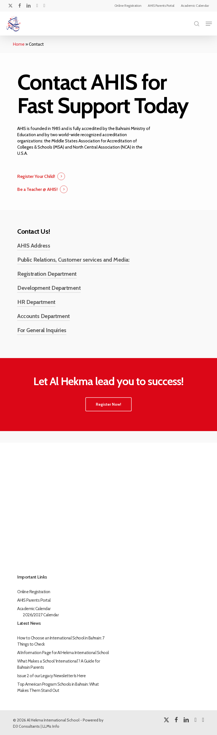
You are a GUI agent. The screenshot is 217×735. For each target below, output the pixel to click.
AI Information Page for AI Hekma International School (63, 652)
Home (19, 44)
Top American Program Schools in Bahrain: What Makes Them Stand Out (58, 687)
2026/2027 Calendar (40, 614)
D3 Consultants (26, 726)
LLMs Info (50, 726)
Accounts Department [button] (43, 316)
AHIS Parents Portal (34, 600)
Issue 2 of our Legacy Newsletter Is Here (51, 675)
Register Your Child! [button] (36, 176)
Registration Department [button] (47, 273)
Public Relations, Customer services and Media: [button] (73, 259)
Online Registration (33, 591)
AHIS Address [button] (33, 245)
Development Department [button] (49, 287)
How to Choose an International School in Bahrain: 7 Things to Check (61, 641)
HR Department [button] (36, 302)
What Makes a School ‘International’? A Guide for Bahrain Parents (58, 664)
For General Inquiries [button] (41, 330)
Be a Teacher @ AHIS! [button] (37, 189)
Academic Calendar (34, 608)
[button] (209, 24)
